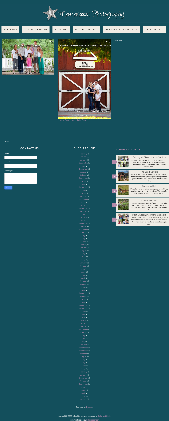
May (83, 166)
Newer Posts (64, 120)
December (83, 169)
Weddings (61, 29)
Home (73, 120)
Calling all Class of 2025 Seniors (149, 157)
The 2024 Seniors (149, 171)
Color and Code (104, 416)
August (83, 172)
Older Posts (81, 120)
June (83, 181)
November (83, 187)
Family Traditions (28, 46)
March (83, 202)
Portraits (10, 29)
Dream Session (149, 200)
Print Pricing (154, 29)
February (83, 154)
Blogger (89, 407)
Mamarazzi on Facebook (121, 29)
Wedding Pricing (86, 29)
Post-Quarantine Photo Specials (149, 215)
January (83, 157)
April (83, 242)
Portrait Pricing (35, 29)
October (83, 175)
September (83, 163)
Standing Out (149, 186)
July (83, 190)
